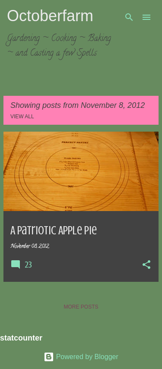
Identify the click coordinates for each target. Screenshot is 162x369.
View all (22, 117)
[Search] (129, 17)
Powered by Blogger (81, 356)
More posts (81, 307)
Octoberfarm (50, 16)
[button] (146, 265)
